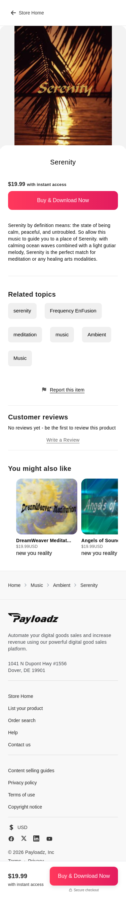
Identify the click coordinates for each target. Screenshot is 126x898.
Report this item (62, 389)
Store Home (27, 12)
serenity (22, 310)
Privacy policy (22, 782)
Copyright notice (25, 807)
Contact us (19, 744)
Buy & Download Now (63, 200)
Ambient (96, 334)
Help (13, 732)
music (62, 334)
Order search (22, 720)
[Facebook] (11, 838)
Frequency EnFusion (73, 310)
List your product (25, 708)
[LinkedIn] (36, 838)
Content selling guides (31, 770)
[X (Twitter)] (24, 838)
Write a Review (62, 440)
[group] (46, 518)
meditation (25, 334)
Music (20, 358)
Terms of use (21, 794)
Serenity (88, 585)
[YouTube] (49, 838)
